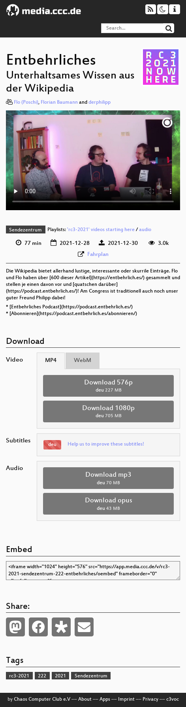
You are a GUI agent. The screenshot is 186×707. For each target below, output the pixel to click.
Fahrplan (98, 254)
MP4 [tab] (50, 360)
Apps (105, 699)
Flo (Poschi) (26, 102)
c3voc (172, 699)
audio (145, 230)
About (85, 699)
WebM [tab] (82, 360)
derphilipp (99, 102)
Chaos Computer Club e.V (42, 699)
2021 (60, 676)
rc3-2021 (19, 676)
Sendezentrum (25, 230)
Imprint (126, 699)
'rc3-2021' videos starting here (101, 230)
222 (42, 676)
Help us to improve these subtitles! (106, 444)
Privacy (150, 699)
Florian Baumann (59, 102)
